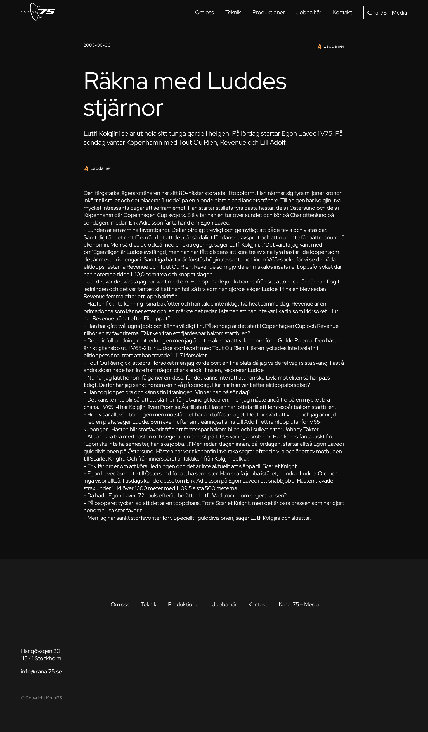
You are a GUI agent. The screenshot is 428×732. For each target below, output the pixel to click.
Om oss (204, 12)
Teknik (233, 12)
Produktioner (268, 12)
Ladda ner (333, 46)
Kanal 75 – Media (386, 12)
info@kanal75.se (41, 671)
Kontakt (342, 12)
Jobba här (308, 12)
